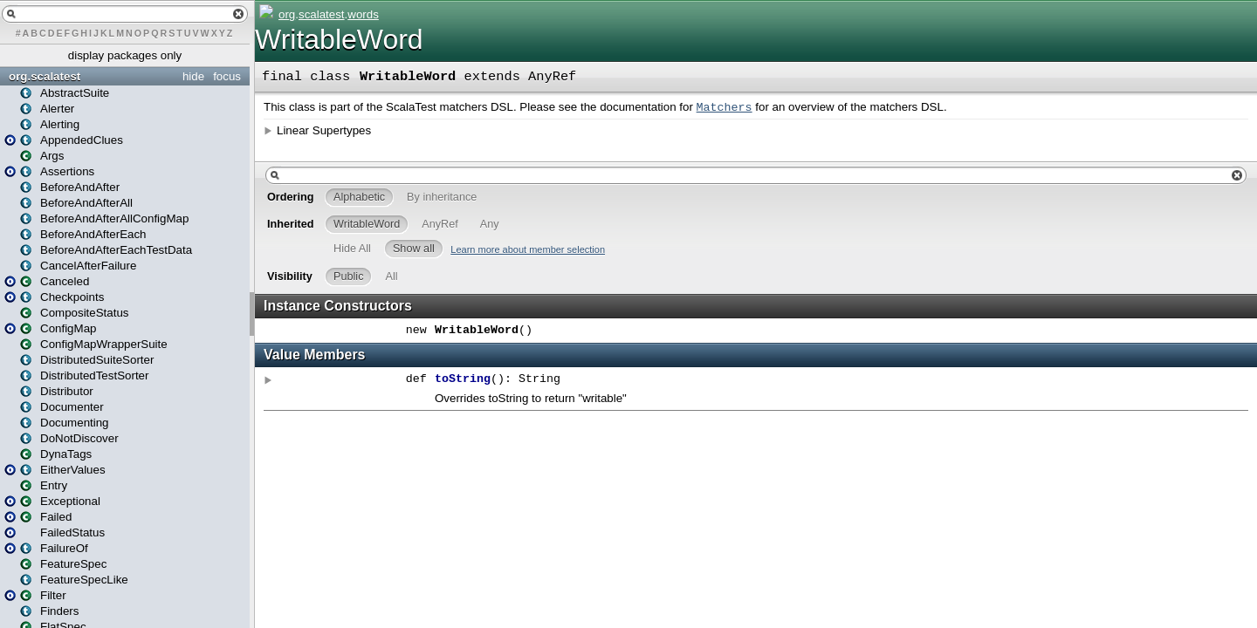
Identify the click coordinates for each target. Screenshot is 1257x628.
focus (227, 76)
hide (193, 76)
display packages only (125, 55)
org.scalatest (44, 76)
